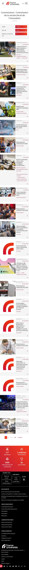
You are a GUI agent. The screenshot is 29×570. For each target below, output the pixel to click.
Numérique (18, 234)
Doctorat (18, 273)
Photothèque (4, 511)
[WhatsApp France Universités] (24, 566)
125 (15, 437)
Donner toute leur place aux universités (10, 492)
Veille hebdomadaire (6, 482)
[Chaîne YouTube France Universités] (13, 566)
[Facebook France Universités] (4, 566)
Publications (4, 516)
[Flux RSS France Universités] (24, 480)
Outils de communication (7, 557)
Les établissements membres (8, 533)
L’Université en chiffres (6, 527)
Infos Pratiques (4, 554)
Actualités (18, 396)
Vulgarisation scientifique (22, 113)
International (24, 58)
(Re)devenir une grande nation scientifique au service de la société (22, 169)
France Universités (9, 550)
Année (3, 27)
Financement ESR (21, 177)
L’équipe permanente (6, 538)
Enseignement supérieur (21, 56)
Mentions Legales (5, 563)
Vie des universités (19, 146)
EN (26, 3)
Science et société (19, 111)
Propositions (4, 513)
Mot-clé (4, 30)
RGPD (2, 561)
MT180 (22, 273)
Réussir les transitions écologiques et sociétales (12, 500)
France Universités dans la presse (9, 509)
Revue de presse (19, 138)
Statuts (3, 559)
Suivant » (20, 437)
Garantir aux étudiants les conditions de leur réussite (13, 494)
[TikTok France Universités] (21, 566)
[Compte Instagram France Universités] (18, 566)
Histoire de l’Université (6, 522)
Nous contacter (5, 552)
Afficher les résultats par (7, 35)
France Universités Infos (21, 65)
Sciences (18, 428)
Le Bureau (3, 536)
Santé (17, 130)
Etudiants (18, 58)
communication (19, 410)
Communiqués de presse (21, 42)
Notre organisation (5, 540)
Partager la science (20, 102)
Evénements (19, 83)
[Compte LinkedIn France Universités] (16, 566)
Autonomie (18, 54)
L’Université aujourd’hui (6, 524)
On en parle (18, 242)
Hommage (18, 251)
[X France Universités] (7, 566)
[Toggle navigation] (3, 3)
